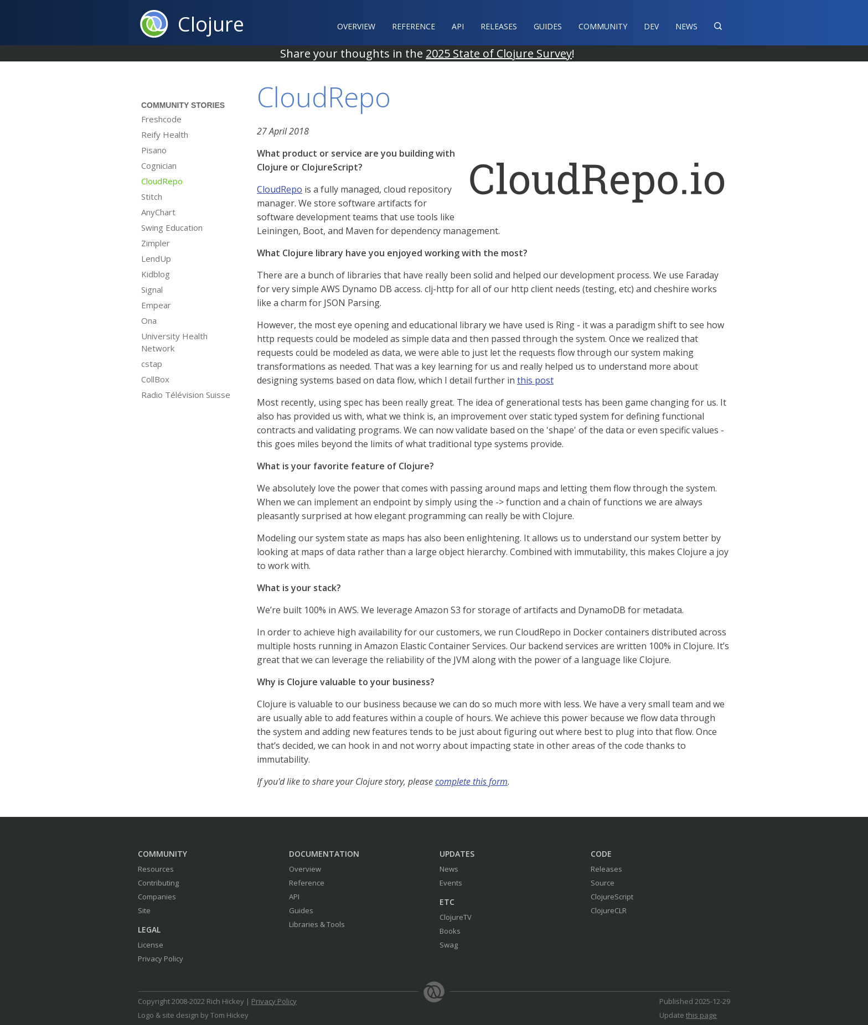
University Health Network (174, 342)
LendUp (156, 258)
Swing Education (172, 227)
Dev (651, 26)
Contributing (158, 883)
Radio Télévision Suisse (185, 394)
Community (602, 26)
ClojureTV (456, 917)
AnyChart (158, 212)
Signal (152, 289)
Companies (157, 897)
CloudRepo (162, 181)
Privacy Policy (160, 959)
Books (450, 931)
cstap (151, 363)
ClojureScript (612, 897)
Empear (156, 304)
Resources (156, 869)
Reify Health (164, 134)
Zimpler (155, 243)
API (458, 26)
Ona (149, 320)
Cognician (159, 165)
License (150, 945)
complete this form (471, 781)
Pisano (154, 150)
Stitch (151, 196)
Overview (356, 26)
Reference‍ (413, 26)
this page (701, 1015)
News (686, 26)
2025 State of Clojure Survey (499, 53)
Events (451, 883)
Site (144, 910)
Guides (548, 26)
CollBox (155, 379)
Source (602, 883)
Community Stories (183, 105)
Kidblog (155, 273)
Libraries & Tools (317, 924)
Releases (498, 26)
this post (535, 380)
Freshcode (161, 119)
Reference (306, 883)
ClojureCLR (609, 910)
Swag (449, 945)
